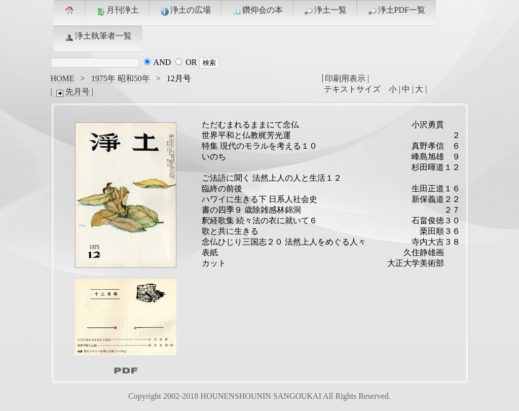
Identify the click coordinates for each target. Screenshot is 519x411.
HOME (63, 78)
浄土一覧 (325, 11)
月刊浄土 (117, 11)
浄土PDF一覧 (396, 11)
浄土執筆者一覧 (98, 36)
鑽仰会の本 (257, 11)
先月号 (72, 91)
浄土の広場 (185, 11)
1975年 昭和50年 (120, 78)
